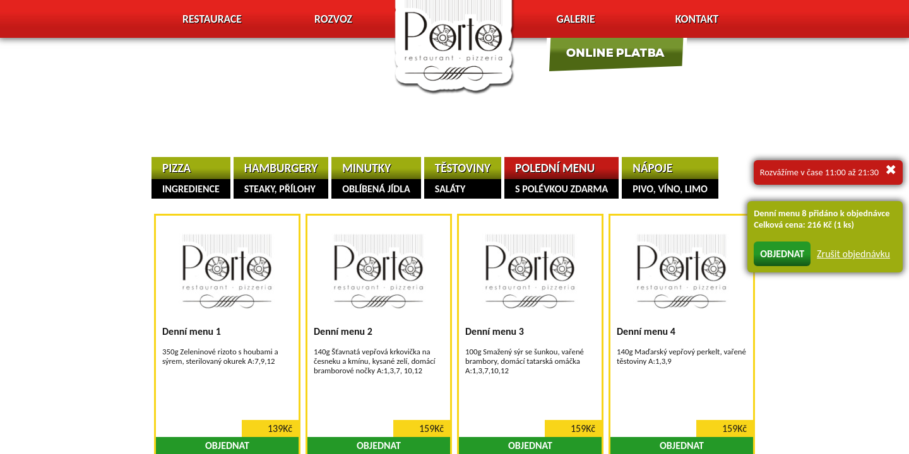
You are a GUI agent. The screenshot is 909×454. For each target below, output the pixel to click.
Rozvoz (333, 19)
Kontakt (697, 19)
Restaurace (212, 19)
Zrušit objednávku (853, 254)
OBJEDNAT (782, 254)
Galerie (575, 19)
